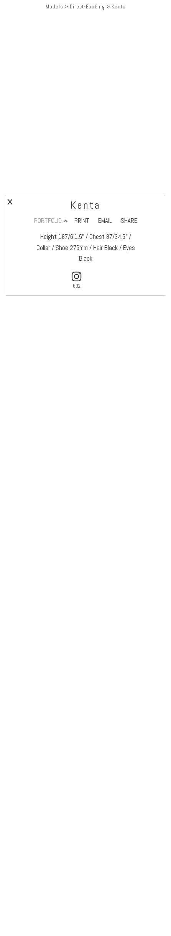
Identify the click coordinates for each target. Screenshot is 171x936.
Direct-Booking (87, 6)
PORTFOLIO (48, 221)
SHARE (129, 221)
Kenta (119, 6)
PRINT (81, 221)
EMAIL (105, 221)
